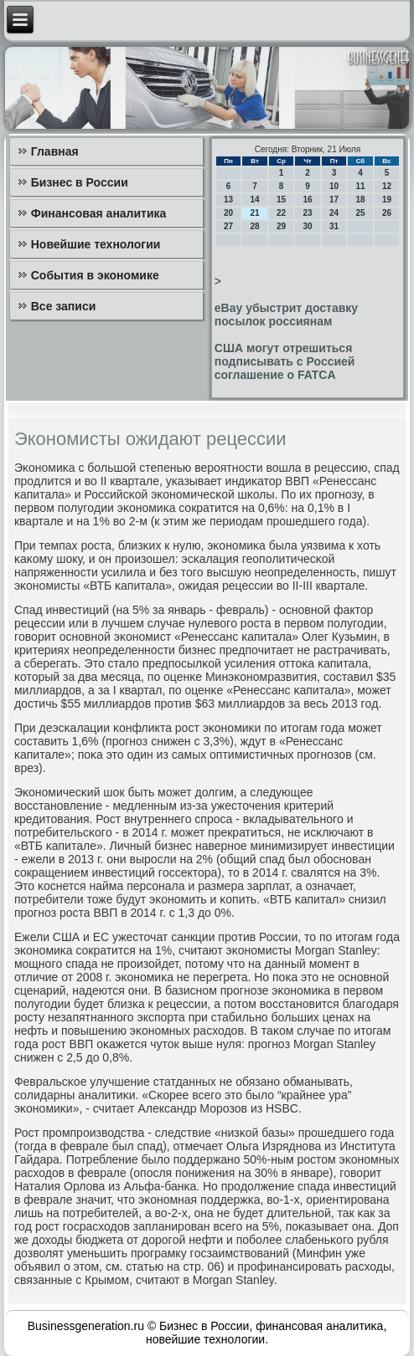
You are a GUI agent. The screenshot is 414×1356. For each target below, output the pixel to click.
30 (307, 226)
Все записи (63, 306)
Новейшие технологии (96, 244)
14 (254, 199)
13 (228, 199)
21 (254, 212)
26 (386, 212)
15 (281, 199)
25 (360, 212)
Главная (55, 151)
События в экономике (95, 275)
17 (334, 199)
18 (360, 199)
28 (254, 226)
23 (307, 212)
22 (281, 212)
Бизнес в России (79, 182)
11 (360, 186)
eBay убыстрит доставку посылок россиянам (286, 314)
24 (334, 212)
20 (228, 212)
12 (386, 186)
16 (307, 199)
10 (334, 186)
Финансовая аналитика (99, 213)
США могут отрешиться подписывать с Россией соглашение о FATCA (285, 361)
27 (228, 226)
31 (334, 226)
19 (386, 199)
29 (281, 226)
